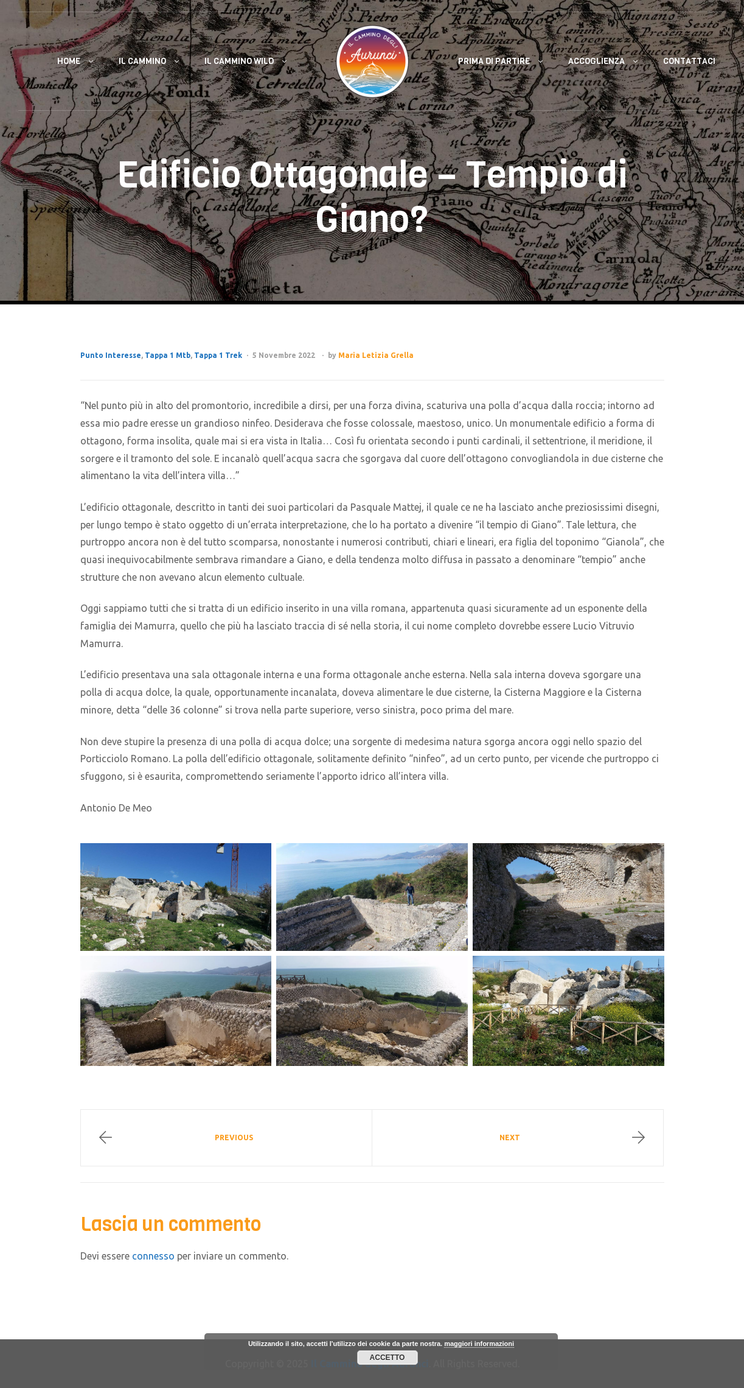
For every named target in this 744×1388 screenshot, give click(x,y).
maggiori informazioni (479, 1343)
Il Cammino (142, 61)
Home (68, 61)
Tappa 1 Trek (218, 355)
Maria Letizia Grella (376, 355)
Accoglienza (596, 61)
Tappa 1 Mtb (167, 355)
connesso (153, 1255)
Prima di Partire (494, 61)
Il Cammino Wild (239, 61)
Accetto (387, 1357)
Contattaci (689, 61)
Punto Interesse (110, 355)
